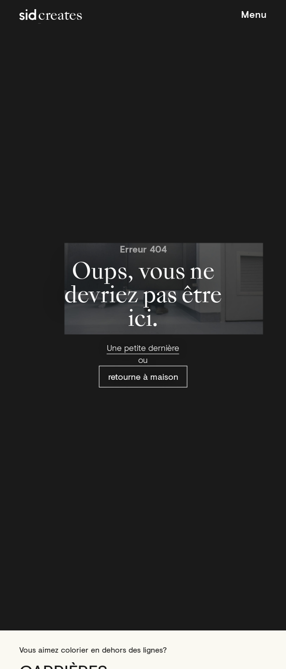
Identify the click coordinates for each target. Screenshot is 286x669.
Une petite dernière (143, 347)
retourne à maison (143, 376)
